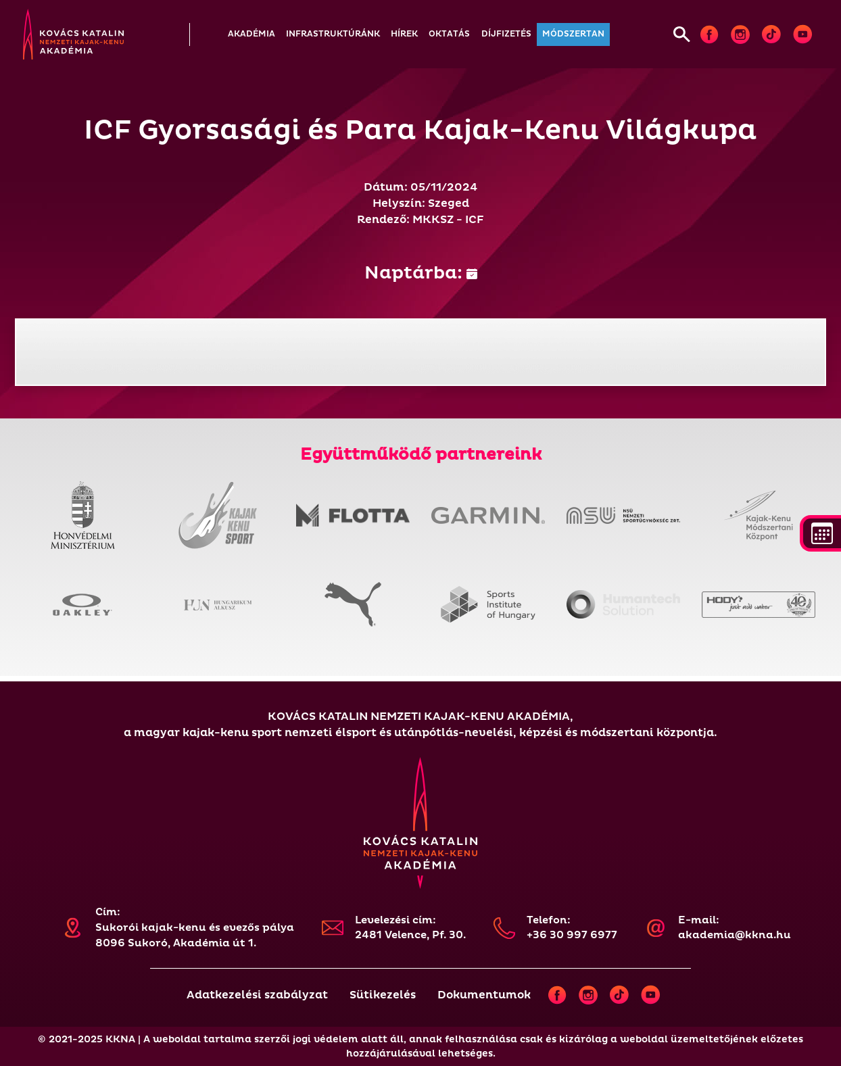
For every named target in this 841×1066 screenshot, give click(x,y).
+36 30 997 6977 (572, 935)
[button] (251, 34)
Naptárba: (420, 273)
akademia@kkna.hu (734, 935)
